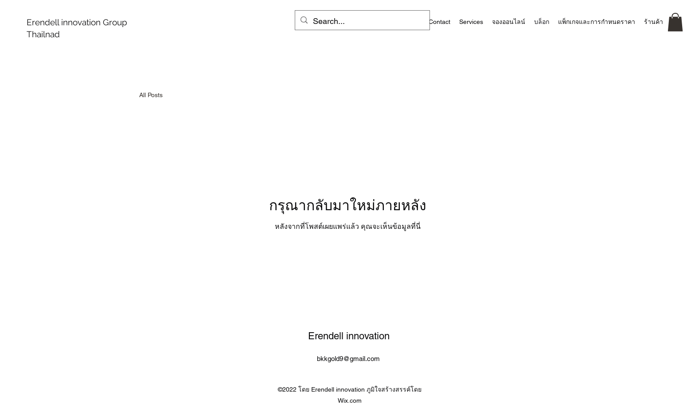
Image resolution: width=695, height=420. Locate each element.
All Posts (151, 94)
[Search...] (362, 21)
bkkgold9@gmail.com (348, 358)
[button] (675, 22)
